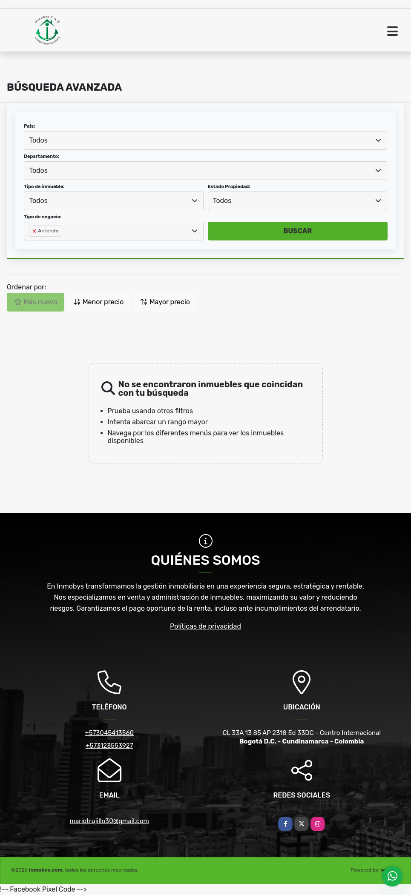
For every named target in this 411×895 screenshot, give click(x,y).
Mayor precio (165, 302)
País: (29, 126)
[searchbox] (31, 244)
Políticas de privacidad (205, 626)
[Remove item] (35, 231)
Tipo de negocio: (43, 217)
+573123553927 (109, 745)
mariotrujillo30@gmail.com (109, 821)
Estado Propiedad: (229, 186)
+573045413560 (109, 733)
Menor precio (98, 302)
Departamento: (41, 156)
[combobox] (205, 140)
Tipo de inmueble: (44, 186)
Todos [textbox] (38, 140)
